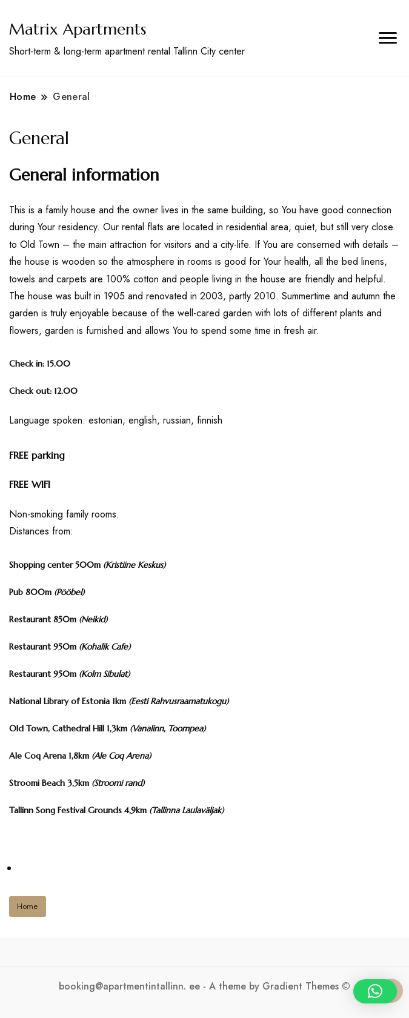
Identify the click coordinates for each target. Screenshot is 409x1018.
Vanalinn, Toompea (167, 728)
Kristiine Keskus (134, 564)
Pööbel (69, 592)
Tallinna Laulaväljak (186, 810)
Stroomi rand (118, 782)
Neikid (93, 619)
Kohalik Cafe (104, 646)
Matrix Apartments (77, 29)
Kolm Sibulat (104, 673)
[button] (375, 991)
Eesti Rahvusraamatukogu (178, 701)
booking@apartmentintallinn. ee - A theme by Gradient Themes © (204, 986)
